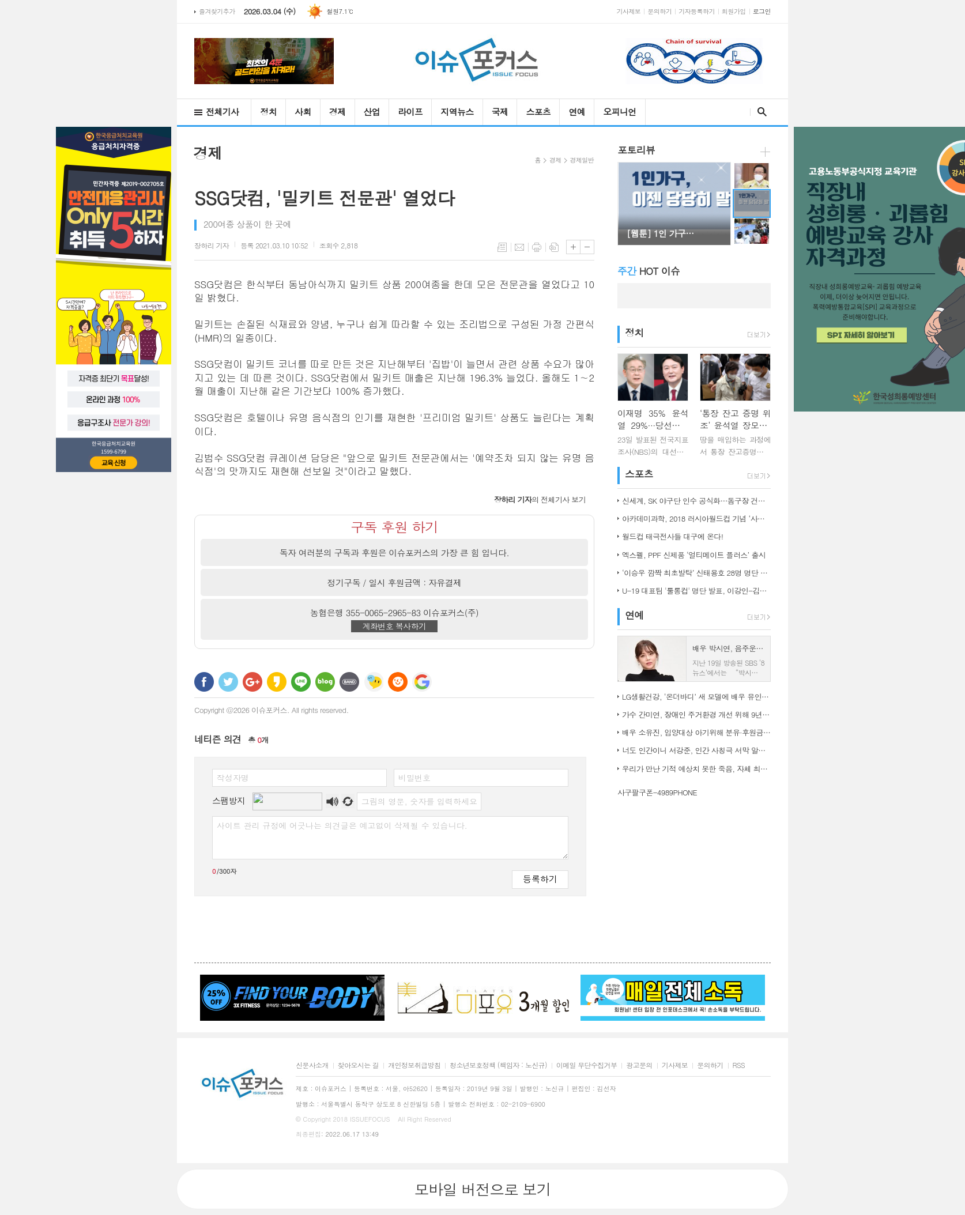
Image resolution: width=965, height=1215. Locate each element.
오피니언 (619, 111)
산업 (372, 111)
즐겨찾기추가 (217, 11)
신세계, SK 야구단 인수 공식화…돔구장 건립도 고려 (696, 500)
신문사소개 (312, 1065)
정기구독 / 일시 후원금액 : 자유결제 (394, 582)
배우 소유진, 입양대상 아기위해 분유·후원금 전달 (696, 732)
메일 (519, 247)
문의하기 (659, 11)
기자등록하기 (696, 11)
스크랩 (554, 247)
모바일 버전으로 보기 (482, 1189)
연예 (576, 111)
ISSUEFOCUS (370, 1119)
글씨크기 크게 (573, 247)
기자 (211, 245)
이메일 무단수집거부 (586, 1065)
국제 (500, 111)
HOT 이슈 (648, 271)
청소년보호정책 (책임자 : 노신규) (498, 1065)
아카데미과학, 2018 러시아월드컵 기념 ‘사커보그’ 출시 (696, 518)
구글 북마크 (422, 682)
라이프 (410, 111)
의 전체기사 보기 (540, 499)
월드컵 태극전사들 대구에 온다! (672, 536)
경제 (337, 111)
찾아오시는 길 (358, 1065)
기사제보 (629, 11)
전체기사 (222, 111)
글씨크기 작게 (587, 247)
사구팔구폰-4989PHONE (657, 792)
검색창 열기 (759, 112)
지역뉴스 (456, 111)
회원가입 (734, 11)
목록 (502, 247)
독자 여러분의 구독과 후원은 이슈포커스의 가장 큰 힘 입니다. (395, 552)
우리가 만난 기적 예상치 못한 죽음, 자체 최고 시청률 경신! (696, 768)
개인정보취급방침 (414, 1065)
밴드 (349, 682)
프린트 (536, 247)
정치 (268, 111)
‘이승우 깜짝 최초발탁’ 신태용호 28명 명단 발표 (696, 572)
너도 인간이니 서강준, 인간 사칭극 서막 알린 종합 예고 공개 (696, 750)
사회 (303, 111)
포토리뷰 (636, 150)
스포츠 (538, 111)
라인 (301, 682)
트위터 (228, 682)
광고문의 (639, 1065)
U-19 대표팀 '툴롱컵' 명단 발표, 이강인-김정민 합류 (696, 590)
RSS (739, 1065)
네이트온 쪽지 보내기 (373, 682)
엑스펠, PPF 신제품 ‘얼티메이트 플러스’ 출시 (694, 554)
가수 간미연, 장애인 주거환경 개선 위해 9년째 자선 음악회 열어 (696, 714)
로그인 (762, 11)
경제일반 (582, 160)
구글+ (252, 682)
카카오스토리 (277, 682)
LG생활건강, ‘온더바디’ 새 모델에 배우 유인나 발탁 (696, 696)
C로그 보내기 (398, 682)
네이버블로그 (325, 682)
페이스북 (204, 682)
